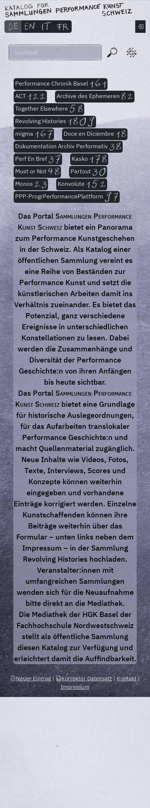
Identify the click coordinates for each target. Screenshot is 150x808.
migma (33, 134)
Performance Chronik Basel (60, 84)
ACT (30, 96)
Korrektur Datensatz (84, 678)
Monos (31, 184)
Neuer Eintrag (30, 678)
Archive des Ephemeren (95, 96)
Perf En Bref (38, 159)
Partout (88, 171)
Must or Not (37, 171)
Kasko (89, 159)
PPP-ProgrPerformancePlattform (66, 196)
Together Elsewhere (49, 109)
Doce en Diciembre (95, 134)
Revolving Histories (55, 121)
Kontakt (126, 678)
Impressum (75, 686)
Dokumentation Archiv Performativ (68, 146)
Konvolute (82, 184)
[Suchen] (55, 52)
